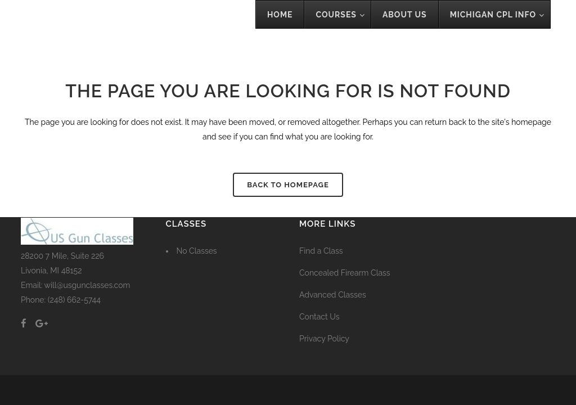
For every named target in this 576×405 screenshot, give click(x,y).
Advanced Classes (332, 294)
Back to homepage (288, 185)
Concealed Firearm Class (344, 272)
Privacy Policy (324, 338)
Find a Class (321, 250)
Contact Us (319, 316)
